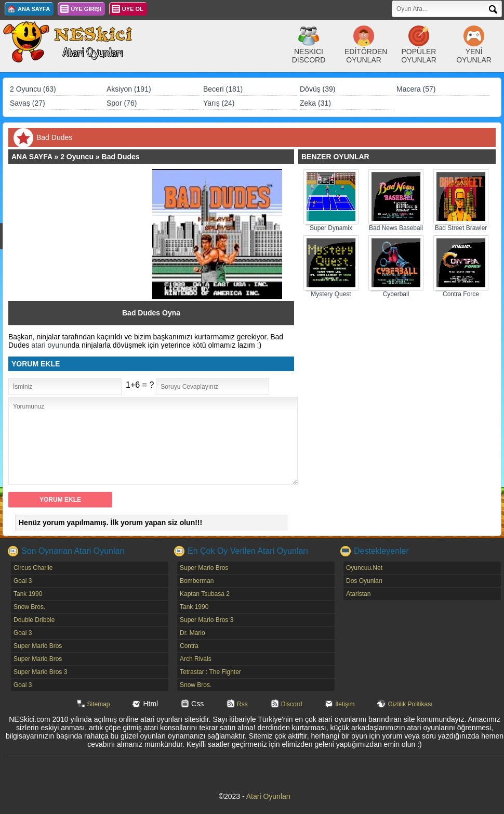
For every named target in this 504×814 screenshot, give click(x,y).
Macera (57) (415, 89)
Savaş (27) (27, 103)
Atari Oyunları (268, 796)
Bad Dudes (121, 156)
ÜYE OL (132, 9)
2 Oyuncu (77, 156)
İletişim (344, 704)
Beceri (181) (223, 89)
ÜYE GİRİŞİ (86, 9)
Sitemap (98, 704)
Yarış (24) (218, 103)
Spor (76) (122, 103)
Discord (291, 704)
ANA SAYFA (34, 9)
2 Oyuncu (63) (33, 89)
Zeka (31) (315, 103)
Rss (242, 704)
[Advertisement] (85, 234)
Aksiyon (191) (129, 89)
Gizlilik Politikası (410, 704)
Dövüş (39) (317, 89)
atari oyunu (49, 345)
